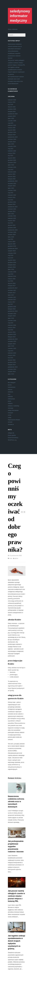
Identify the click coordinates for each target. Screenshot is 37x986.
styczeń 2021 (11, 225)
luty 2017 (10, 304)
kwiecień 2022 (12, 195)
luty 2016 (10, 329)
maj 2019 (10, 255)
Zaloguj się (11, 433)
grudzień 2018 (12, 262)
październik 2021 (13, 206)
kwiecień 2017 (12, 299)
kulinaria (10, 396)
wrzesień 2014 (12, 369)
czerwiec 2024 (12, 146)
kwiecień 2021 (12, 218)
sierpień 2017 (12, 292)
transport (10, 413)
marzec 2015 (11, 355)
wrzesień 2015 (12, 341)
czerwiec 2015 (12, 348)
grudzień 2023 (12, 160)
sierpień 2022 (12, 185)
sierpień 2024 (12, 141)
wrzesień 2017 (12, 290)
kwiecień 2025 (12, 125)
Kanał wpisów (12, 435)
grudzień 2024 (12, 132)
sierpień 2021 (12, 211)
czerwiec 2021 (12, 216)
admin (16, 558)
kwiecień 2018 (12, 276)
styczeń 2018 (11, 283)
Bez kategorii (11, 382)
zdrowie (10, 422)
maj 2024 (10, 148)
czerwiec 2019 (12, 253)
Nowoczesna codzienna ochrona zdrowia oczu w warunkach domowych (15, 46)
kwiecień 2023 (12, 172)
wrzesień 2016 (12, 313)
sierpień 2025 (12, 116)
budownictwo (11, 387)
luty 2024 (10, 155)
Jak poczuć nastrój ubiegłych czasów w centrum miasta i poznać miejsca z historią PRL (16, 63)
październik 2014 (13, 367)
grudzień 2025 (12, 109)
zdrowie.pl (11, 424)
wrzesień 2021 (12, 209)
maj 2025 (10, 123)
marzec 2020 (11, 241)
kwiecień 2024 (12, 151)
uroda (9, 415)
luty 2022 (10, 199)
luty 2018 (10, 281)
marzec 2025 (11, 127)
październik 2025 (13, 113)
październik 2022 (13, 181)
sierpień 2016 (12, 316)
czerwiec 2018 (12, 271)
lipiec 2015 (11, 346)
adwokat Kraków (14, 620)
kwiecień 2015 (12, 353)
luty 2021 (10, 223)
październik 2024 (13, 137)
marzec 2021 (11, 220)
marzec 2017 (11, 302)
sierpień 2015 (12, 343)
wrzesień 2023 (12, 162)
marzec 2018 (11, 278)
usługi (9, 417)
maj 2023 (10, 169)
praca (9, 401)
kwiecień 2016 (12, 325)
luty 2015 (10, 357)
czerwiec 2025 (12, 120)
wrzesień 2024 (12, 139)
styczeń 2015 (11, 360)
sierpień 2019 (12, 251)
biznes (10, 385)
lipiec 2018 (11, 269)
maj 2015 (10, 350)
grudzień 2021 (12, 202)
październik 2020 (13, 230)
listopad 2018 (11, 265)
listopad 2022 (11, 179)
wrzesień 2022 (12, 183)
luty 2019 (10, 257)
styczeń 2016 (11, 332)
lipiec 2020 (11, 237)
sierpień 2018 (12, 267)
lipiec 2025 (11, 118)
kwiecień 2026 (12, 100)
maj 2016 (10, 323)
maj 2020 (10, 239)
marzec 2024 (11, 153)
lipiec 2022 (11, 188)
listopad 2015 (11, 337)
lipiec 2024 (11, 144)
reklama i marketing (13, 406)
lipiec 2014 (11, 374)
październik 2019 (13, 248)
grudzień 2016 (12, 306)
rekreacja (10, 408)
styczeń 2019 (11, 260)
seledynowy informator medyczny (20, 16)
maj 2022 (10, 192)
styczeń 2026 (11, 107)
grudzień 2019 (12, 246)
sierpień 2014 (12, 371)
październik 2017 (13, 288)
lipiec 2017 (11, 295)
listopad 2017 (11, 285)
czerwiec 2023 (12, 167)
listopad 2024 (11, 134)
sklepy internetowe (13, 410)
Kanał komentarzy (13, 437)
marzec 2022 (11, 197)
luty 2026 (10, 104)
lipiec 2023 (11, 165)
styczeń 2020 (11, 244)
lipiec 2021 (11, 213)
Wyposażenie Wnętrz (14, 419)
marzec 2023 (11, 174)
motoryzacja (11, 399)
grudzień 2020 (12, 227)
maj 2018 (10, 274)
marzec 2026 (11, 102)
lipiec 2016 (11, 318)
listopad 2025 (11, 111)
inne (9, 394)
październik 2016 (13, 311)
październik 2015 (13, 339)
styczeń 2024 (11, 158)
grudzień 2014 (12, 362)
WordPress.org (12, 440)
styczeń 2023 (11, 176)
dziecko (10, 389)
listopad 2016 (11, 309)
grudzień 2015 (12, 334)
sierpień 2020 (12, 234)
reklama (10, 403)
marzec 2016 (11, 327)
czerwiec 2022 (12, 190)
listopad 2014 (11, 364)
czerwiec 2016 (12, 320)
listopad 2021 (11, 204)
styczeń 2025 (11, 130)
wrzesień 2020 (12, 232)
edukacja (10, 392)
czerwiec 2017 (12, 297)
